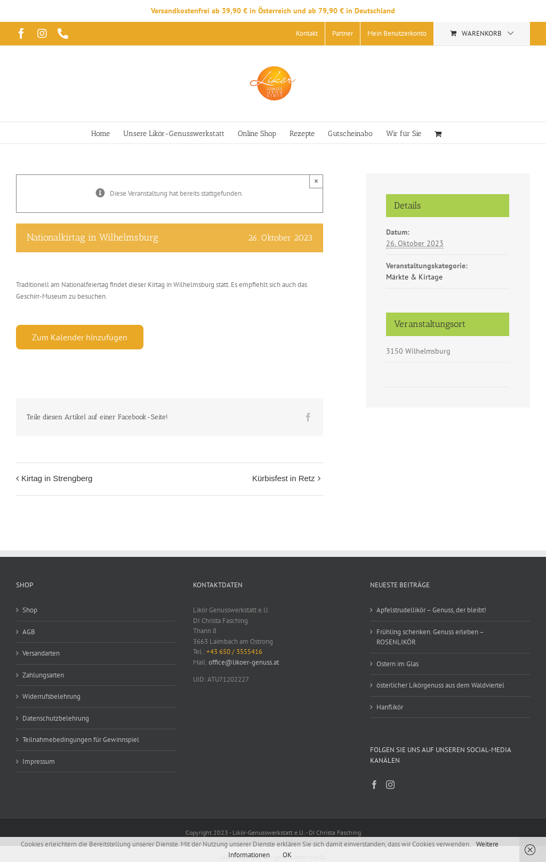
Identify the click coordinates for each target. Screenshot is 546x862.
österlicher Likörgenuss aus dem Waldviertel (440, 685)
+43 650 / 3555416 (234, 651)
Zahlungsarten (43, 675)
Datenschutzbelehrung (55, 718)
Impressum (38, 761)
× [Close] (316, 181)
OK (287, 854)
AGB (28, 631)
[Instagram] (390, 784)
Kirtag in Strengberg (56, 478)
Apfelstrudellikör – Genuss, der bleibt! (431, 609)
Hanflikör (389, 707)
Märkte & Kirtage (414, 277)
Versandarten (41, 653)
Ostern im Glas (397, 663)
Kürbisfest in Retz (283, 478)
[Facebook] (374, 784)
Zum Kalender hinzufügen (79, 337)
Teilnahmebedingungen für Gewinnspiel (80, 739)
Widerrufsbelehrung (51, 696)
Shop (29, 609)
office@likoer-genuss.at (243, 662)
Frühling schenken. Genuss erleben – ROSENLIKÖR (430, 637)
